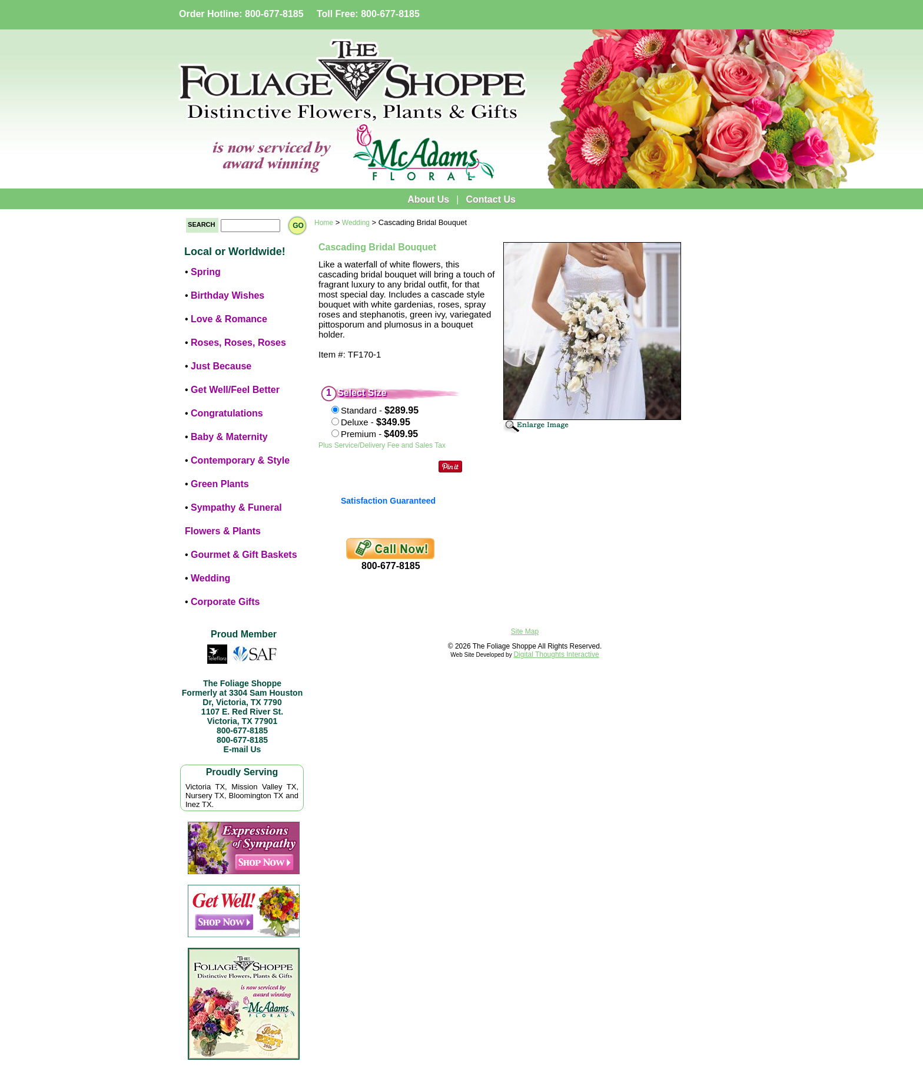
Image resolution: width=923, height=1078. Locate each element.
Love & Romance (229, 319)
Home (323, 223)
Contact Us (490, 199)
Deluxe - (375, 422)
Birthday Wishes (227, 295)
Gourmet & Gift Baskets (244, 555)
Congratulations (227, 413)
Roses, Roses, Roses (238, 343)
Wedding (210, 578)
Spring (206, 272)
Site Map (525, 631)
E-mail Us (242, 749)
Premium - (379, 434)
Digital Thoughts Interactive (556, 654)
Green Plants (220, 484)
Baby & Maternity (229, 437)
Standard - (380, 410)
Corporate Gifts (225, 602)
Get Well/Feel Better (235, 390)
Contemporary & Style (240, 460)
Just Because (221, 366)
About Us (428, 199)
